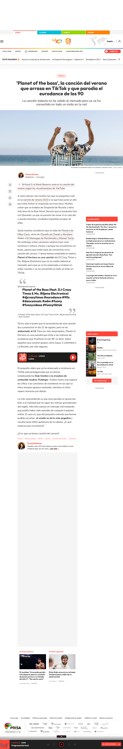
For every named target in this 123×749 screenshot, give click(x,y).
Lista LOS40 (6, 51)
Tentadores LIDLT (93, 59)
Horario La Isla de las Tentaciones (36, 59)
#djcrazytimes (32, 297)
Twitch (71, 692)
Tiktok (52, 692)
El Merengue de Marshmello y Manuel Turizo (50, 238)
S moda (76, 730)
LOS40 (17, 32)
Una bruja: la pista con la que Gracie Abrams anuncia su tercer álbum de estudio (100, 266)
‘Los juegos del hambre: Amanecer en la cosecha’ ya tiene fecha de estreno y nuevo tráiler (101, 277)
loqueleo (87, 730)
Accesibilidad (25, 718)
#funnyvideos (32, 305)
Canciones (72, 439)
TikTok (40, 439)
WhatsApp (10, 198)
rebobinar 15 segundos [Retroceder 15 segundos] (53, 744)
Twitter (10, 191)
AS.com (87, 724)
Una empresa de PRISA (12, 726)
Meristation (98, 730)
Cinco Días (66, 727)
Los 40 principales (45, 724)
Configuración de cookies (73, 718)
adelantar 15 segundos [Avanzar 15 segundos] (69, 744)
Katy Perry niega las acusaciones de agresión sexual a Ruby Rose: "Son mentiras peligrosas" (100, 254)
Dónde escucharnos (106, 718)
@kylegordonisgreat (26, 286)
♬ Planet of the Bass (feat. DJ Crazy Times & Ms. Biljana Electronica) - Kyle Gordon (47, 315)
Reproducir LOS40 (73, 357)
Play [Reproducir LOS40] (61, 744)
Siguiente (75, 744)
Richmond (32, 730)
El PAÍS (34, 724)
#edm (46, 301)
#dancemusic (32, 301)
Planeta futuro (93, 727)
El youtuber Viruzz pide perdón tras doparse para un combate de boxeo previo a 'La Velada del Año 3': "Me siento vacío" (32, 675)
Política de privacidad (39, 718)
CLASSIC (42, 32)
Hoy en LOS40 (57, 51)
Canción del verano (59, 439)
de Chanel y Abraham (56, 234)
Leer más (53, 449)
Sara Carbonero (109, 59)
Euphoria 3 (79, 59)
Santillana (57, 724)
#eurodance (53, 297)
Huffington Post (37, 727)
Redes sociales (30, 439)
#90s (66, 297)
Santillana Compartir (70, 724)
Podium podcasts (56, 730)
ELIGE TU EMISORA (110, 744)
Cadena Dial (76, 727)
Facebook (10, 185)
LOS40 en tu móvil (90, 718)
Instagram (47, 692)
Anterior (48, 744)
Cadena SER (79, 724)
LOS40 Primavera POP (74, 51)
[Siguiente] (119, 59)
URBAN (91, 32)
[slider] (61, 739)
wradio (57, 727)
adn (95, 724)
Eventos (44, 51)
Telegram (10, 204)
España (110, 41)
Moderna (44, 730)
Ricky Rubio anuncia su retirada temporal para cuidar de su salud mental (62, 674)
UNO (50, 727)
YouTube (57, 692)
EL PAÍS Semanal (85, 727)
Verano (47, 439)
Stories (76, 692)
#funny (56, 301)
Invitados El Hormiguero (62, 59)
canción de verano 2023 (35, 199)
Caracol (104, 724)
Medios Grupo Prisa (12, 731)
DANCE (67, 32)
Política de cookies (56, 718)
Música (18, 51)
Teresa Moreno (31, 174)
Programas (33, 51)
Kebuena (102, 727)
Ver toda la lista (100, 381)
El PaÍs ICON (66, 730)
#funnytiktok (52, 305)
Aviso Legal (14, 718)
